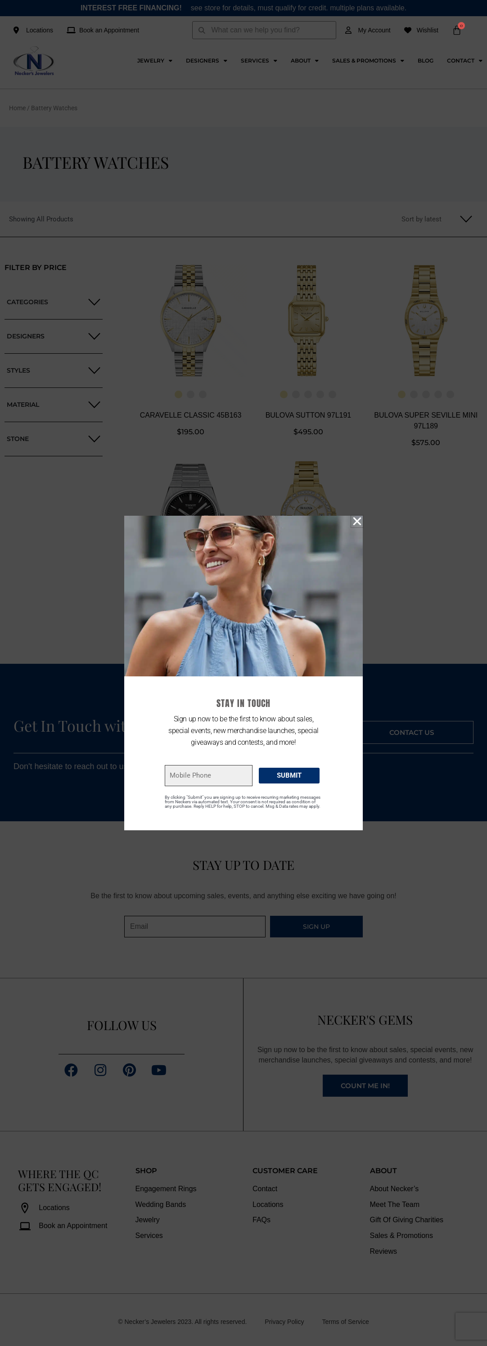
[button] (357, 521)
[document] (243, 673)
